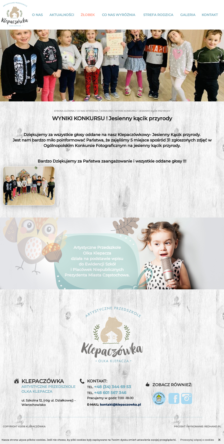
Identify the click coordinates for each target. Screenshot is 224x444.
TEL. (109, 386)
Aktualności (61, 15)
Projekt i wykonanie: (197, 426)
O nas (37, 15)
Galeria (187, 15)
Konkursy (106, 111)
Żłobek (88, 15)
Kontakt (210, 15)
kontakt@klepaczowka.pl (120, 405)
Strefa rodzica (158, 15)
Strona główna (64, 111)
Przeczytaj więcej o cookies (197, 439)
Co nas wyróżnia (118, 15)
